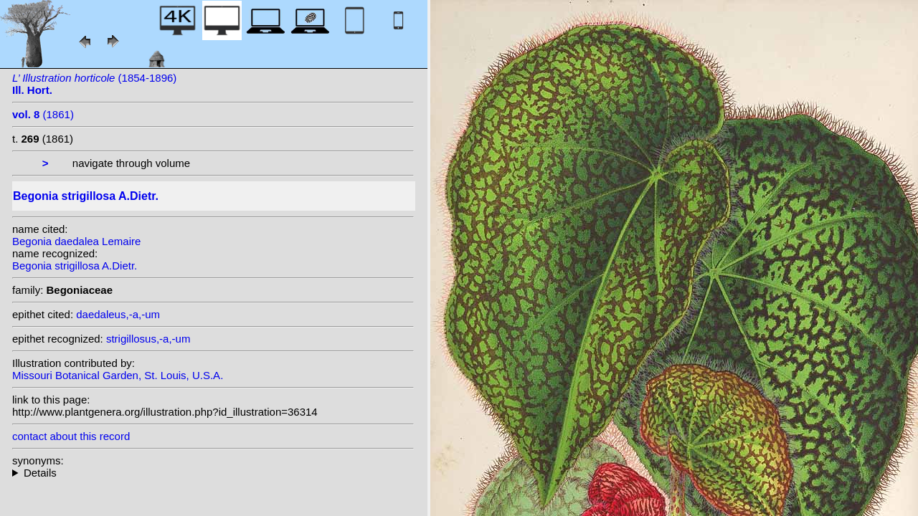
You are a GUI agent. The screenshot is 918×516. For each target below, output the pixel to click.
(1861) (43, 114)
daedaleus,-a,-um (118, 314)
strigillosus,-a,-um (148, 339)
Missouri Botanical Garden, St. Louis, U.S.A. (117, 375)
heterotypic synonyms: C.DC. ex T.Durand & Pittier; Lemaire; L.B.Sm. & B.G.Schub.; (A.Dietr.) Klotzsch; (213, 473)
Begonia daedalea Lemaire (76, 241)
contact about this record (71, 436)
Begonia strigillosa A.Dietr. (74, 265)
